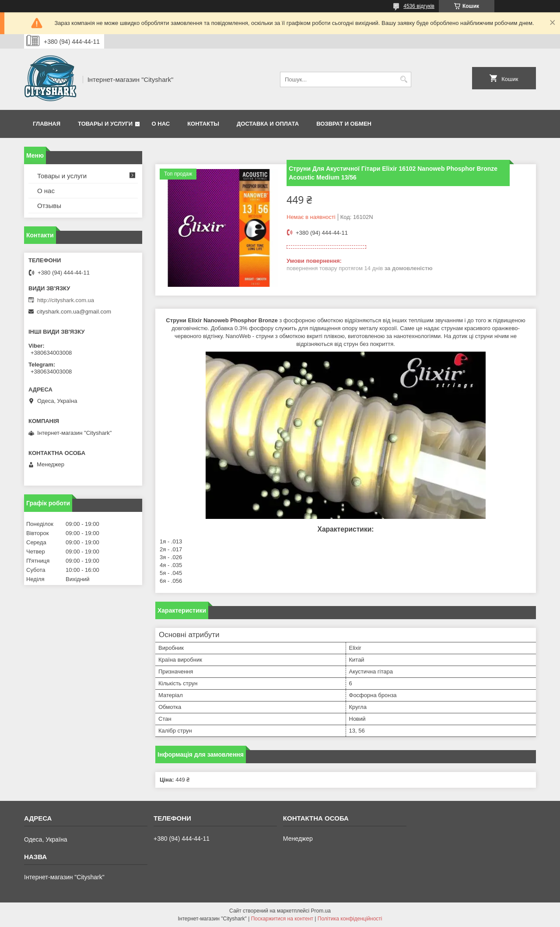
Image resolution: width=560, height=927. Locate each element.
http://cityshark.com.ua (65, 300)
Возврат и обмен (343, 123)
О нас (161, 123)
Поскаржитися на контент (282, 919)
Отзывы (49, 205)
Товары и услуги (105, 123)
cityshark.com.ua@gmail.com (74, 311)
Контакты (203, 123)
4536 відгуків (418, 6)
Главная (46, 123)
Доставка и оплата (268, 123)
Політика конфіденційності (350, 919)
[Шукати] (403, 79)
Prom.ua (321, 911)
